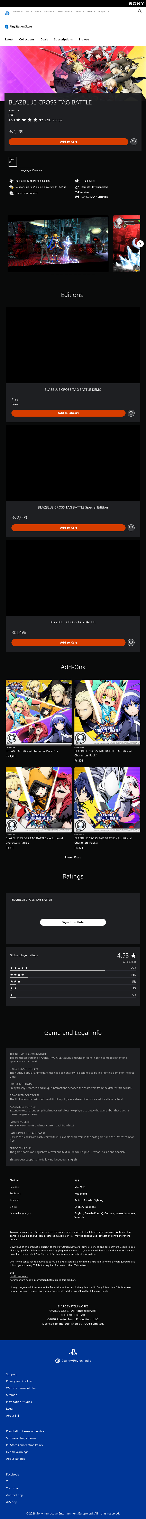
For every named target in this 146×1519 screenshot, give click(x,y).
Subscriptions (63, 35)
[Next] (140, 239)
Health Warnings (19, 1272)
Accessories (64, 11)
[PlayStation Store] (19, 22)
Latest (9, 35)
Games (16, 11)
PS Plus (48, 11)
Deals (44, 35)
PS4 (37, 11)
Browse (84, 35)
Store (89, 11)
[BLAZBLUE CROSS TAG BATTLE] (58, 239)
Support (102, 11)
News (78, 11)
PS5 (27, 11)
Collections (27, 35)
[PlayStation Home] (7, 11)
